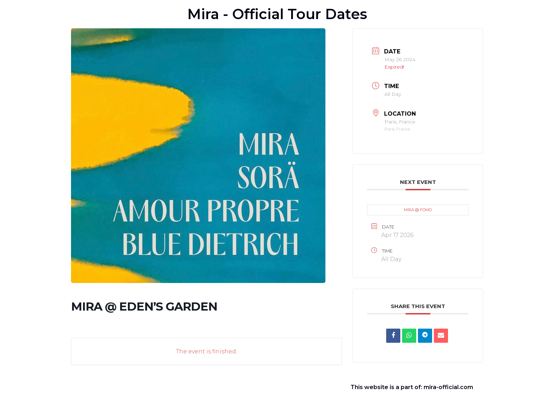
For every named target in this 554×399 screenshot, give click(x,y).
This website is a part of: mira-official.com (411, 387)
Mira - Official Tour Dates (277, 14)
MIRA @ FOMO (418, 209)
